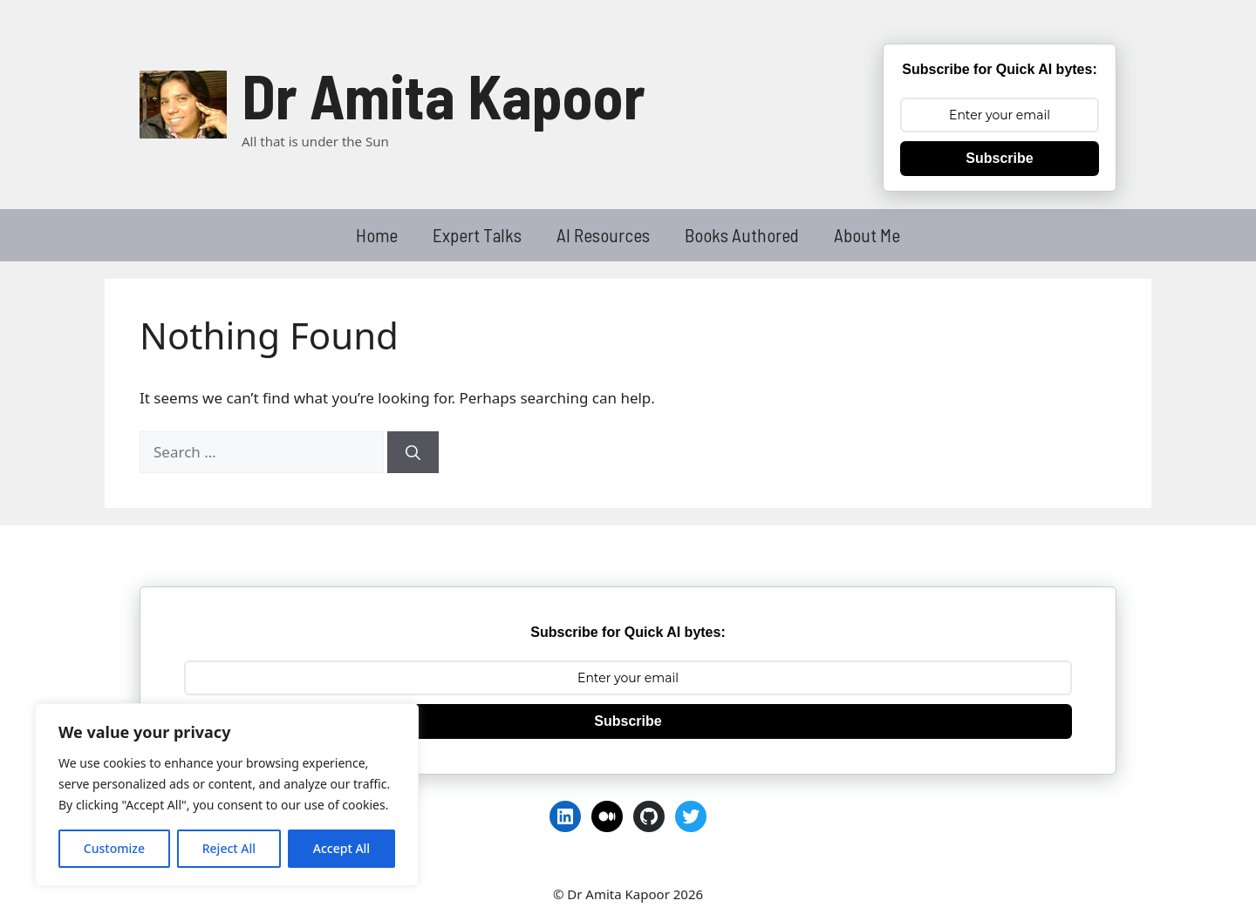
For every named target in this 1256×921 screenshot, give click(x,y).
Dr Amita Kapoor (443, 95)
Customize (114, 848)
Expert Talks (477, 235)
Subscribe (999, 158)
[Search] (413, 452)
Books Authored (742, 235)
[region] (227, 794)
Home (377, 235)
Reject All (229, 848)
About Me (867, 235)
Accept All (341, 848)
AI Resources (603, 235)
